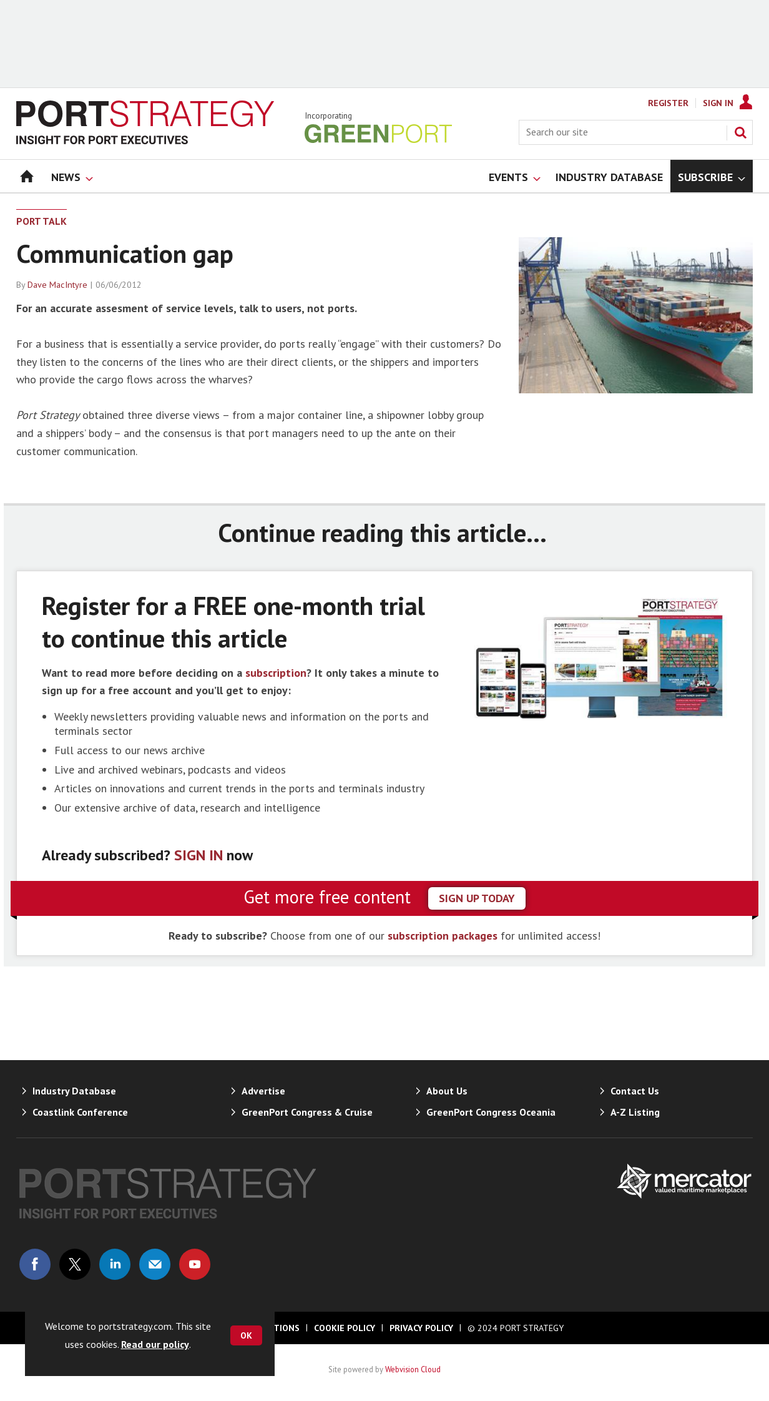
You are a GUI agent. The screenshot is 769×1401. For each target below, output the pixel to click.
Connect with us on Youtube (195, 1264)
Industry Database (74, 1090)
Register (668, 103)
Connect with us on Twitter (75, 1264)
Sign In (718, 103)
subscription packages (442, 935)
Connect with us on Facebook (35, 1264)
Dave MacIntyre (57, 284)
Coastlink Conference (80, 1112)
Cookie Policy (344, 1328)
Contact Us (634, 1090)
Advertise (263, 1090)
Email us (155, 1264)
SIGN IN (198, 855)
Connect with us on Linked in (115, 1264)
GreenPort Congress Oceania (491, 1112)
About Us (447, 1090)
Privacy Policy (421, 1328)
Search (740, 132)
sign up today (477, 898)
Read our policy (155, 1344)
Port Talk (41, 221)
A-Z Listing (635, 1112)
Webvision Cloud (413, 1369)
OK (246, 1335)
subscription (275, 673)
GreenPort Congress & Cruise (307, 1112)
